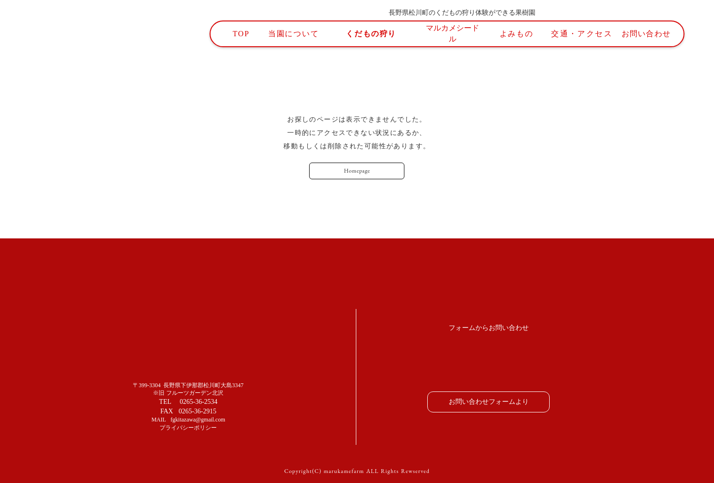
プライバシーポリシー (188, 427)
